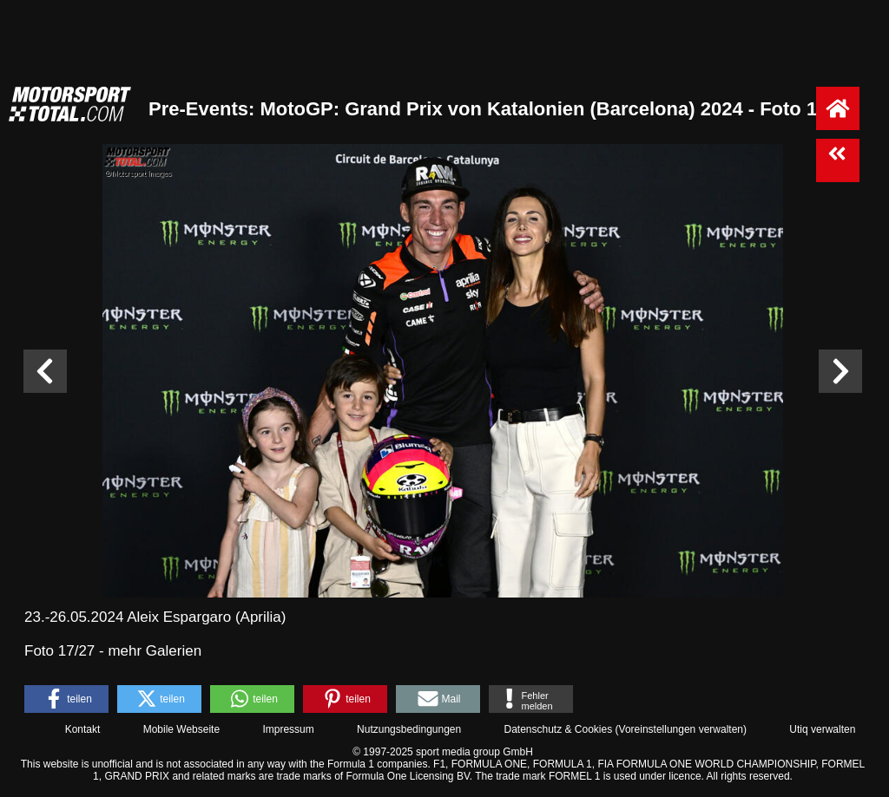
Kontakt (83, 729)
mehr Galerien (154, 651)
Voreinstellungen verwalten (681, 729)
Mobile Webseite (182, 729)
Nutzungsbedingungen (409, 729)
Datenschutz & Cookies (558, 729)
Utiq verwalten (822, 729)
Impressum (287, 729)
